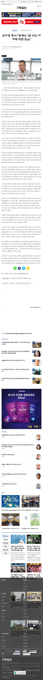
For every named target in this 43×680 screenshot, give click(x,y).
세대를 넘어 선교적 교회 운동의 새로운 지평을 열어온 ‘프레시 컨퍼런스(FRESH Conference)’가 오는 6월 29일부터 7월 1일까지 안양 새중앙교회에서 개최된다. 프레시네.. (34, 557)
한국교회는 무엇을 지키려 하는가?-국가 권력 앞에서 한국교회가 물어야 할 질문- (16, 352)
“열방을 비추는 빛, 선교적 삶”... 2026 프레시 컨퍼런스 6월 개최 (33, 548)
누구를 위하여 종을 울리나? (9, 484)
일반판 (29, 1)
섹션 (3, 2)
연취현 (3, 448)
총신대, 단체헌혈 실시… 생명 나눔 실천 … (31, 510)
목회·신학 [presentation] (5, 550)
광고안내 (9, 670)
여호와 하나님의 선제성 (8, 455)
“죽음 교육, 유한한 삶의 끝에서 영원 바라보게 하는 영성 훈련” (34, 605)
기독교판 (24, 1)
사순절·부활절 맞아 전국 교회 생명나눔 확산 (34, 633)
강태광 (3, 486)
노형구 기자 (9, 47)
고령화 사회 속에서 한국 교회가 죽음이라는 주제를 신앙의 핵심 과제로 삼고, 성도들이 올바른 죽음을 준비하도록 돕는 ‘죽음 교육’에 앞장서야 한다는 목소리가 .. (34, 614)
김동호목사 (5, 283)
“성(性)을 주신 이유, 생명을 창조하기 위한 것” (18, 605)
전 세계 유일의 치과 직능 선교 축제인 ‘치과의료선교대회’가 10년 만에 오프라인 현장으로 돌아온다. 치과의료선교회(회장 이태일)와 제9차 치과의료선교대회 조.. (18, 557)
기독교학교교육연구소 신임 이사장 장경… (11, 528)
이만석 (3, 437)
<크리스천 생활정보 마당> (35, 307)
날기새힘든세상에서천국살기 (24, 283)
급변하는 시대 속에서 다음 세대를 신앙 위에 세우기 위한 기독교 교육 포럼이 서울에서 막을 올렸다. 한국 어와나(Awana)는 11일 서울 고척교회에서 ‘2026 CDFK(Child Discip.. (34, 585)
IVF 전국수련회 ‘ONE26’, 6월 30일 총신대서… (11, 510)
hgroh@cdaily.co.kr (16, 47)
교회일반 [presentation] (5, 539)
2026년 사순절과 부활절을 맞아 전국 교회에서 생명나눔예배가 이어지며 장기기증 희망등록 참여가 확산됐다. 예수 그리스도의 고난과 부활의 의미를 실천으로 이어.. (34, 640)
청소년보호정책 (36, 670)
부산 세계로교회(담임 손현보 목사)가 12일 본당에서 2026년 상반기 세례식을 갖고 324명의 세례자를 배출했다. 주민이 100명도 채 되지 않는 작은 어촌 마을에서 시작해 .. (18, 585)
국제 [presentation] (5, 553)
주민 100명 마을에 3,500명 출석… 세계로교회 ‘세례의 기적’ (18, 577)
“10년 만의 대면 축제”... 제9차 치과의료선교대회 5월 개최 (17, 548)
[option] (12, 503)
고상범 (3, 466)
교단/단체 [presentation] (5, 543)
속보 (3, 333)
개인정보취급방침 (27, 670)
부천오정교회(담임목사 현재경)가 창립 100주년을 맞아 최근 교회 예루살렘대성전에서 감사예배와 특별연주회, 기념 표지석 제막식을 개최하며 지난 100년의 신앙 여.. (18, 642)
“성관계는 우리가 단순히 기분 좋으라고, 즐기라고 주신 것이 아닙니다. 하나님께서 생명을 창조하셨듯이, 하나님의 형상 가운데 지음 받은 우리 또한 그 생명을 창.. (18, 614)
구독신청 (36, 1)
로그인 (40, 1)
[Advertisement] (21, 321)
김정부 (3, 456)
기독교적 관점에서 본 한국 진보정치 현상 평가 (14, 474)
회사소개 (4, 670)
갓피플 (12, 283)
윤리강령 (10, 672)
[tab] (6, 539)
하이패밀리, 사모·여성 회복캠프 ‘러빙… (30, 528)
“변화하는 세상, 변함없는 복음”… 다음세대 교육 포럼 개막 (34, 577)
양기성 (3, 476)
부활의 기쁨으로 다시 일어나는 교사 (11, 464)
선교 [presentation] (5, 546)
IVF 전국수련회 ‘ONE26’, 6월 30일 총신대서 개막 (19, 333)
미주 (33, 1)
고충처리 (5, 672)
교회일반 (15, 30)
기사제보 (20, 670)
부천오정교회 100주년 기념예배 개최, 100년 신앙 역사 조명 (18, 634)
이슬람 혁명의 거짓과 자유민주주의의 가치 (13, 360)
